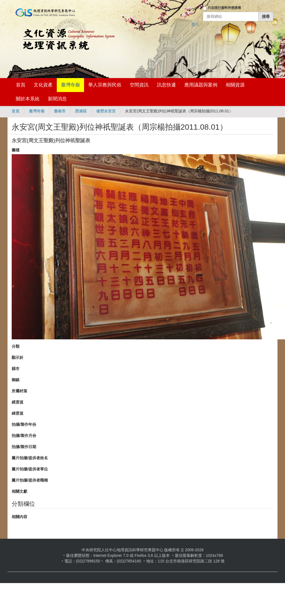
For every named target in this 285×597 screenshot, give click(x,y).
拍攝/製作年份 (24, 424)
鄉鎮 (15, 380)
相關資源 (235, 85)
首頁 (20, 85)
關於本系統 (28, 98)
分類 (15, 346)
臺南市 (60, 111)
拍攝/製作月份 (24, 435)
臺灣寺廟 (70, 85)
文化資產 (43, 85)
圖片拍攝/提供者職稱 (30, 480)
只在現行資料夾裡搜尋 (224, 8)
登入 (195, 24)
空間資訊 (139, 85)
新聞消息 (57, 98)
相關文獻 (19, 491)
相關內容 (19, 516)
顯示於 (17, 357)
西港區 (81, 111)
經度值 (17, 402)
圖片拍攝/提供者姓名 (30, 458)
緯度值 (17, 413)
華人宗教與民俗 (104, 85)
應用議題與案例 (200, 85)
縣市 (15, 368)
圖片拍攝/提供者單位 (30, 469)
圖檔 (15, 150)
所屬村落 (19, 391)
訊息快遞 (166, 85)
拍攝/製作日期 (24, 446)
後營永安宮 (106, 111)
